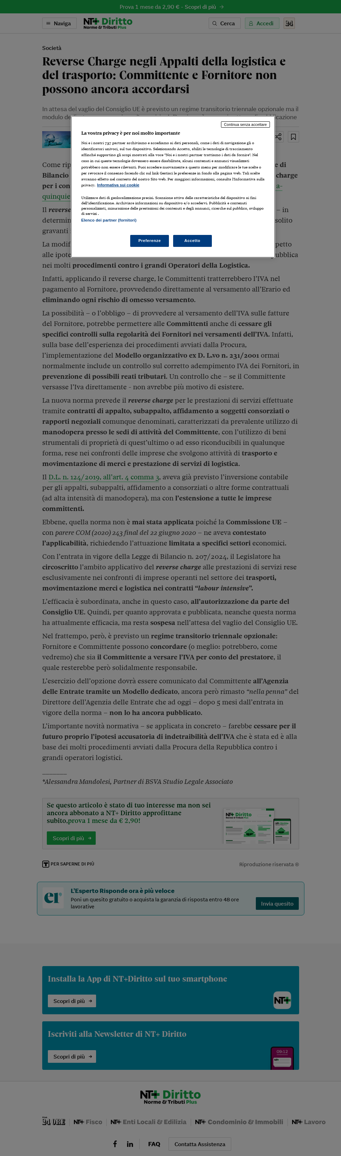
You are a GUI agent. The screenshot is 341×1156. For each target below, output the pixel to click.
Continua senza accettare (245, 124)
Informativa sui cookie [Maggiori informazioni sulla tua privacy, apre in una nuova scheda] (118, 185)
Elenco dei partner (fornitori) (109, 220)
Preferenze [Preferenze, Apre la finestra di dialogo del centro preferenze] (149, 240)
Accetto (192, 240)
